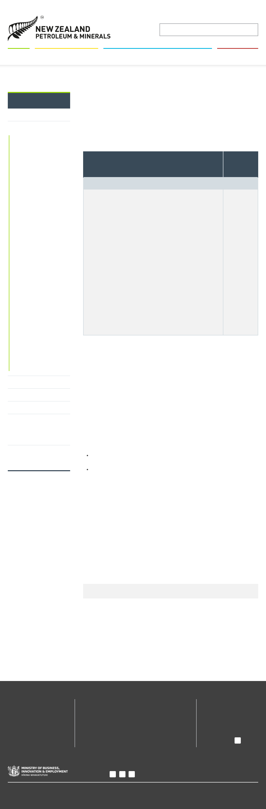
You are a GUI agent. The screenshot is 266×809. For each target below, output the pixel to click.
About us (213, 702)
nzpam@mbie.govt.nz (143, 477)
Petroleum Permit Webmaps (99, 728)
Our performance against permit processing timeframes (36, 516)
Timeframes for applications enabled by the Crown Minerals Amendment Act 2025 (35, 488)
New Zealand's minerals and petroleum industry (157, 109)
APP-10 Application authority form (172, 528)
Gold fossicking (26, 201)
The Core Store (153, 723)
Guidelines (22, 364)
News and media (219, 718)
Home (36, 128)
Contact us (213, 732)
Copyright (36, 790)
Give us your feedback (208, 656)
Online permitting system (36, 168)
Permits (19, 109)
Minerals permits (76, 128)
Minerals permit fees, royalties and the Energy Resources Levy (35, 390)
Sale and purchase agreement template (138, 298)
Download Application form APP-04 (129, 487)
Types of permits (28, 191)
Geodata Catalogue (100, 711)
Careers (210, 725)
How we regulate (238, 109)
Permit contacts (26, 466)
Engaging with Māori (30, 453)
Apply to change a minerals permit (123, 128)
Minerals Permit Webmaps (37, 374)
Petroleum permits (29, 440)
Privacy (15, 790)
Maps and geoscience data (67, 109)
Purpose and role (220, 711)
